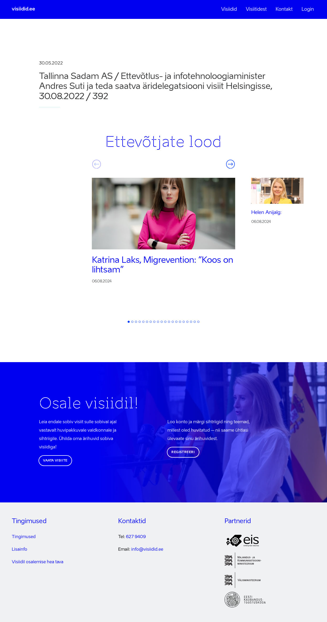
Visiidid (229, 9)
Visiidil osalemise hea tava (37, 562)
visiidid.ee (23, 9)
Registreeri (183, 452)
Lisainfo (19, 550)
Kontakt (284, 9)
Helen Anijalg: (266, 212)
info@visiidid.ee (147, 550)
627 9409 (136, 537)
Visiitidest (256, 9)
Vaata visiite (55, 460)
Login (308, 9)
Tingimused (24, 537)
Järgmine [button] (230, 164)
